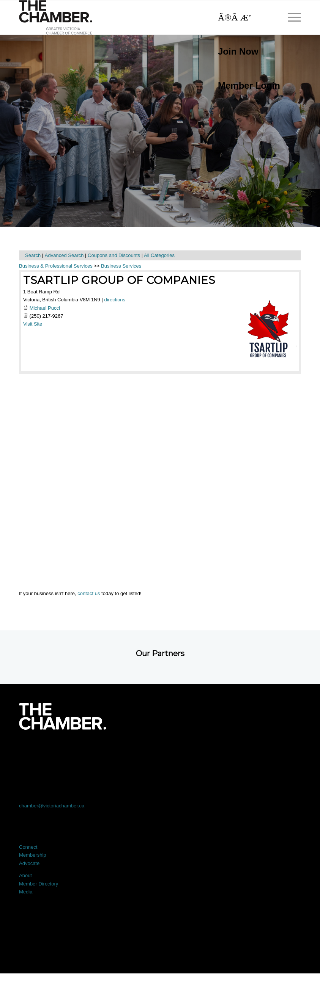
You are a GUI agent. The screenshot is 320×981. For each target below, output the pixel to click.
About (25, 875)
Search (33, 255)
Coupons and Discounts (114, 255)
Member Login (249, 85)
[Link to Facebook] (47, 750)
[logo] (55, 17)
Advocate (29, 863)
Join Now (238, 51)
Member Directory (38, 884)
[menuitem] (245, 51)
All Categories (159, 255)
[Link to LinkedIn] (160, 750)
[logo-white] (62, 716)
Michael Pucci (45, 308)
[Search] (245, 17)
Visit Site (32, 324)
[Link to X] (104, 750)
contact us (88, 593)
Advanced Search (64, 255)
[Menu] (290, 17)
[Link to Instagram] (216, 750)
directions (114, 299)
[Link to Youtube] (272, 750)
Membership (32, 855)
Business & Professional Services (56, 266)
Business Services (121, 266)
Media (25, 892)
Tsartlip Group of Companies (119, 280)
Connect (28, 847)
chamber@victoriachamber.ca (51, 806)
